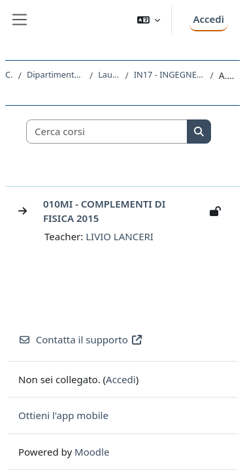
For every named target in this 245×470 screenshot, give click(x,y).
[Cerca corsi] (107, 131)
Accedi (208, 18)
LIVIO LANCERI (120, 236)
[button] (149, 20)
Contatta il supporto (80, 339)
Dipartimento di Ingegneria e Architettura (55, 74)
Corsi (9, 74)
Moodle (91, 451)
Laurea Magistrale (109, 74)
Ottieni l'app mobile (63, 415)
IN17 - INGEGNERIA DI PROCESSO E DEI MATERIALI (169, 74)
